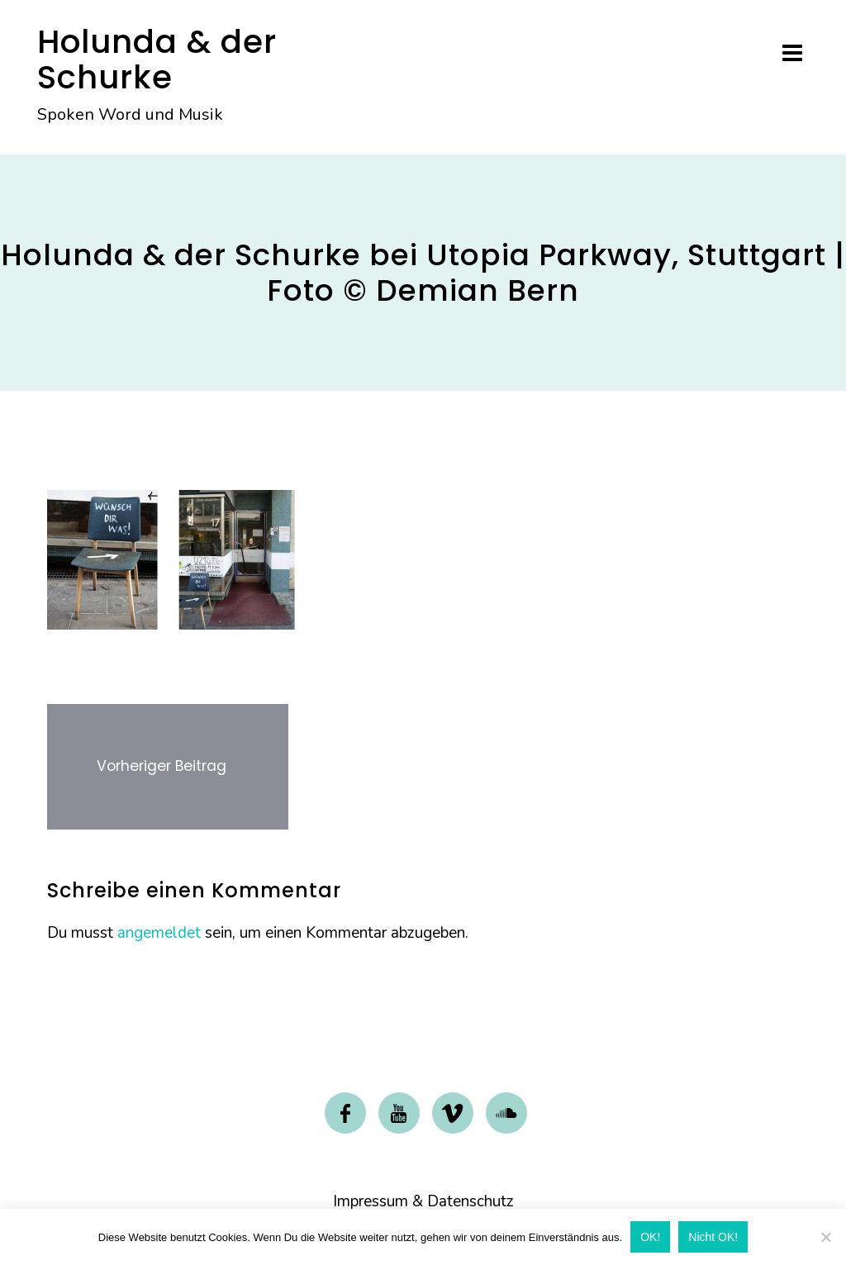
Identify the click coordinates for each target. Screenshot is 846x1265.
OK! (650, 1237)
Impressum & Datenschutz (423, 1201)
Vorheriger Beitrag (161, 766)
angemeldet (159, 933)
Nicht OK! (713, 1237)
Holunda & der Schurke (157, 59)
